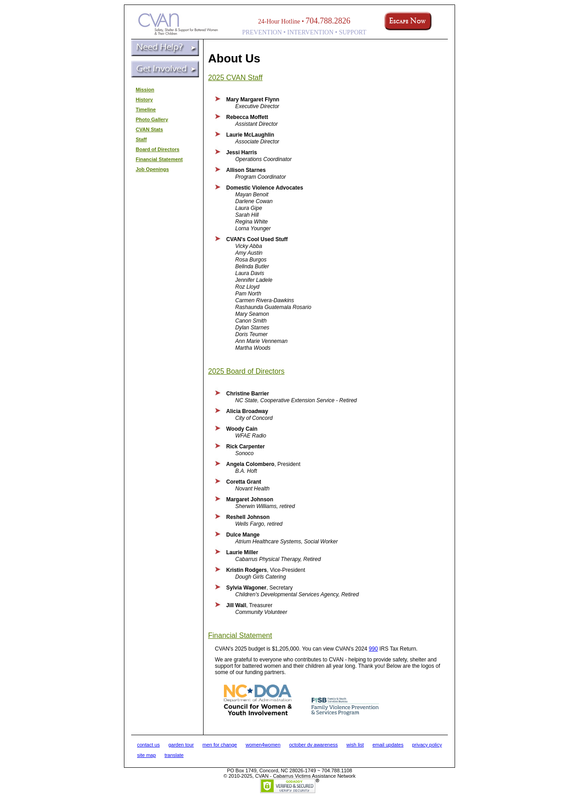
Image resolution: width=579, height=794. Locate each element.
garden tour (181, 744)
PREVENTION (262, 32)
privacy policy (427, 744)
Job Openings (152, 169)
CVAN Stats (149, 129)
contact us (148, 744)
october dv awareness (313, 744)
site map (146, 755)
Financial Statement (159, 159)
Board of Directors (158, 149)
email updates (387, 744)
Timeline (146, 109)
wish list (355, 744)
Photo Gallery (152, 119)
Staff (141, 139)
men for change (220, 744)
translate (174, 755)
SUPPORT (352, 32)
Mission (145, 89)
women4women (263, 744)
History (144, 99)
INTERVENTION (310, 32)
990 (373, 649)
